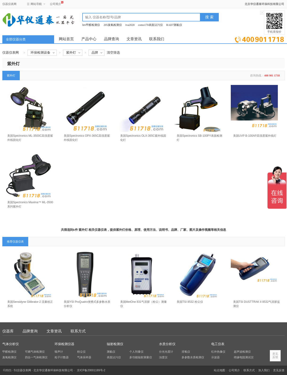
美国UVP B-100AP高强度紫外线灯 (254, 135)
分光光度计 (166, 351)
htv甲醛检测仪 (91, 25)
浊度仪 (163, 357)
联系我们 (156, 39)
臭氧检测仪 (9, 357)
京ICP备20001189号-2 (91, 370)
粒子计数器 (62, 357)
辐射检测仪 (115, 344)
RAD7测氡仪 (174, 25)
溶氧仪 (186, 351)
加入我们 (264, 370)
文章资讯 (134, 39)
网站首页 (66, 39)
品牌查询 (111, 39)
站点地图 (219, 370)
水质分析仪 (167, 344)
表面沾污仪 (114, 357)
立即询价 (259, 38)
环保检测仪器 (64, 344)
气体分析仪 (10, 344)
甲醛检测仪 (9, 351)
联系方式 (78, 331)
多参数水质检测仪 (193, 357)
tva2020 (130, 25)
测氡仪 (111, 351)
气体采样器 (84, 357)
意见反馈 (278, 370)
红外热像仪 (218, 351)
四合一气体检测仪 (36, 357)
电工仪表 (217, 344)
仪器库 (8, 331)
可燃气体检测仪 (35, 351)
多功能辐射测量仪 (140, 357)
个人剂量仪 (136, 351)
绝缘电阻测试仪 (244, 357)
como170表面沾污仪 (150, 25)
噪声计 (59, 351)
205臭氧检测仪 (113, 25)
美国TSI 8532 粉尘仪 (190, 301)
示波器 (215, 357)
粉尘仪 (81, 351)
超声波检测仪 (242, 351)
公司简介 (55, 3)
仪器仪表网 (9, 4)
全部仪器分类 (16, 39)
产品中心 (88, 39)
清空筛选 (113, 52)
